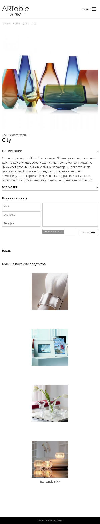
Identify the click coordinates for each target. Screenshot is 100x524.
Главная (6, 23)
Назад (6, 250)
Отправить (88, 232)
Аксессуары (22, 23)
